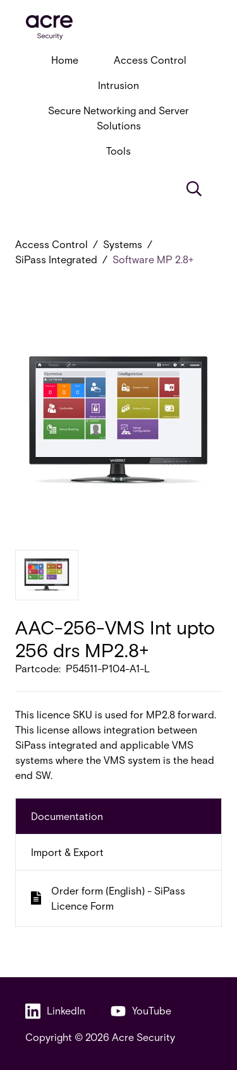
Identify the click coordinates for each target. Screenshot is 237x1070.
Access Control (150, 60)
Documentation (67, 816)
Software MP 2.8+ (152, 259)
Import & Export (67, 852)
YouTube (141, 1011)
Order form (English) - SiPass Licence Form (108, 898)
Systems (122, 244)
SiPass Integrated (56, 259)
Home (64, 60)
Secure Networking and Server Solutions (118, 117)
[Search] (194, 188)
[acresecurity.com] (118, 27)
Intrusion (118, 85)
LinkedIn (55, 1010)
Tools (118, 151)
